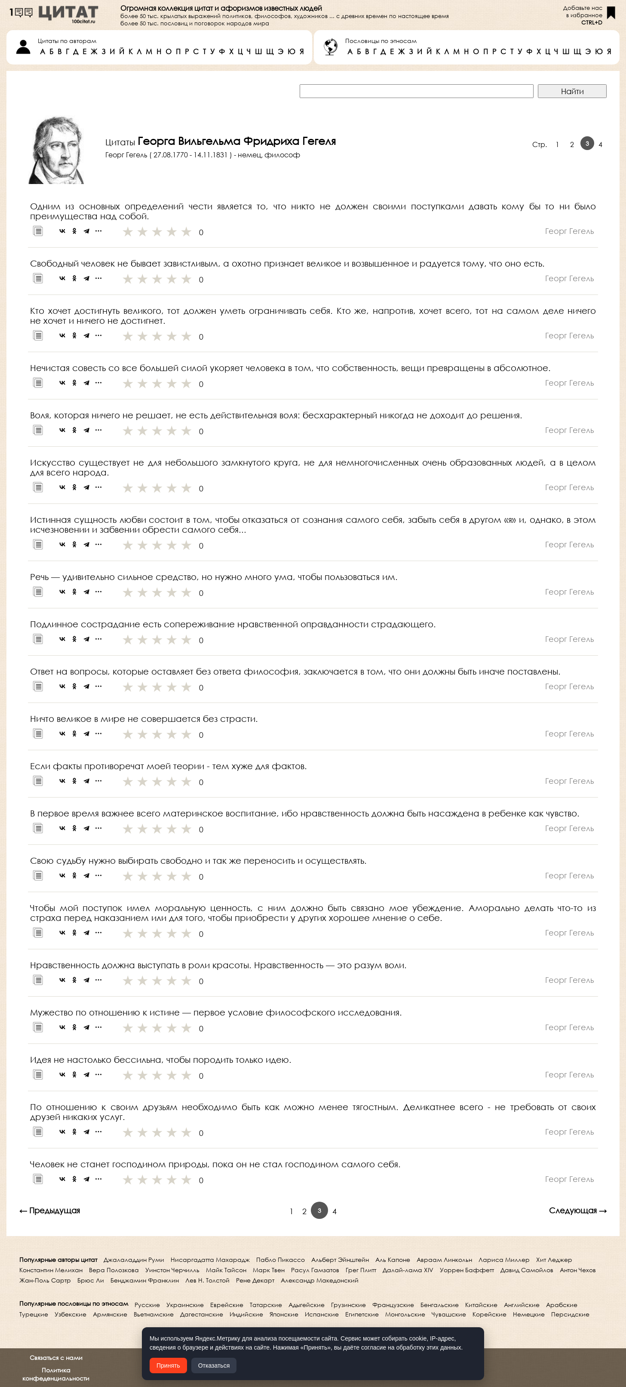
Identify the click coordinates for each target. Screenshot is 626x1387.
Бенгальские (439, 1305)
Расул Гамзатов (315, 1270)
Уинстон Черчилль (172, 1270)
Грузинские (348, 1305)
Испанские (322, 1314)
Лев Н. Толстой (207, 1280)
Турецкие (33, 1314)
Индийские (246, 1314)
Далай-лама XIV (408, 1270)
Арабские (561, 1305)
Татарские (266, 1305)
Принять (168, 1365)
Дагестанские (201, 1314)
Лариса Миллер (504, 1259)
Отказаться (214, 1365)
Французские (393, 1305)
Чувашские (449, 1314)
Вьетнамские (154, 1314)
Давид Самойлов (526, 1270)
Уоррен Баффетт (467, 1270)
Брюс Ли (90, 1280)
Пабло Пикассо (280, 1259)
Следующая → (578, 1210)
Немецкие (529, 1314)
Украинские (185, 1305)
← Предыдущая (49, 1210)
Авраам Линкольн (444, 1259)
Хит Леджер (554, 1259)
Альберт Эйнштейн (340, 1259)
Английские (522, 1305)
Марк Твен (269, 1270)
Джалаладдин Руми (134, 1259)
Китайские (481, 1305)
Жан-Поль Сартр (45, 1280)
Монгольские (405, 1314)
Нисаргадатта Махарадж (210, 1259)
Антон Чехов (578, 1270)
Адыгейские (306, 1305)
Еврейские (226, 1305)
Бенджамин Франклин (144, 1280)
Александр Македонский (320, 1280)
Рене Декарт (255, 1280)
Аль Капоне (392, 1259)
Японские (284, 1314)
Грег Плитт (361, 1270)
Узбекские (70, 1314)
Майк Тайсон (226, 1270)
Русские (147, 1305)
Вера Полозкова (114, 1270)
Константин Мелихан (51, 1270)
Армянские (110, 1314)
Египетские (362, 1314)
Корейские (489, 1314)
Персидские (570, 1314)
